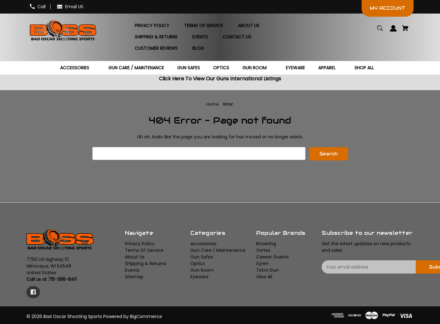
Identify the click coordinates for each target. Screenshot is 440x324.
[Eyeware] (295, 68)
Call (41, 6)
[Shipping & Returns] (156, 37)
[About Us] (248, 26)
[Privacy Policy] (152, 26)
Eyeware (199, 277)
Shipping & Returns (145, 263)
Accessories (203, 243)
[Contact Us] (237, 37)
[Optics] (221, 68)
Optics (197, 263)
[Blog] (198, 48)
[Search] (380, 31)
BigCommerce (146, 316)
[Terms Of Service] (204, 26)
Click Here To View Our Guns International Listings (220, 78)
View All (264, 277)
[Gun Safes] (188, 68)
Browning (266, 243)
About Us (134, 257)
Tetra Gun (267, 270)
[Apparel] (330, 68)
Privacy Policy (140, 243)
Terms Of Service (144, 250)
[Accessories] (78, 68)
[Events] (200, 37)
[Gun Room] (257, 68)
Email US (74, 6)
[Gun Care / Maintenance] (136, 68)
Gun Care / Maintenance (217, 250)
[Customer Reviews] (156, 48)
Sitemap (134, 277)
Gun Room (202, 270)
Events (132, 270)
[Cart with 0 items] (405, 31)
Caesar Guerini (272, 257)
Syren (262, 263)
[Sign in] (393, 31)
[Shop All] (367, 68)
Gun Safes (201, 257)
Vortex (263, 250)
